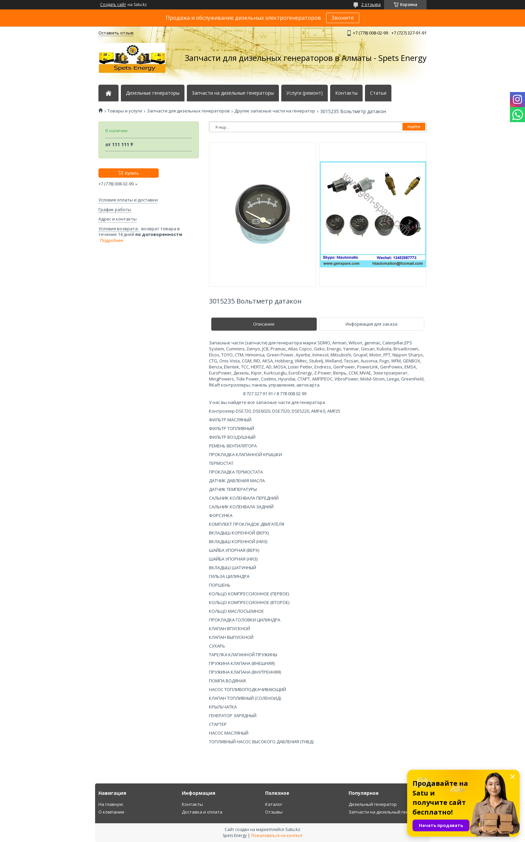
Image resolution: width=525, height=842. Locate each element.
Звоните (342, 17)
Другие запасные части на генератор (274, 111)
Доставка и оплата (202, 812)
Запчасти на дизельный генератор (386, 812)
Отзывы (274, 812)
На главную (110, 804)
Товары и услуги (124, 111)
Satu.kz (292, 829)
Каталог (273, 804)
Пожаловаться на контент (276, 835)
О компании (111, 812)
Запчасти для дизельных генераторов (188, 111)
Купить (132, 173)
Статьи (378, 93)
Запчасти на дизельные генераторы (233, 93)
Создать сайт (113, 4)
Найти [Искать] (413, 126)
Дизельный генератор (373, 804)
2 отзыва (371, 4)
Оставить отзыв (116, 33)
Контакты (346, 93)
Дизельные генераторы (152, 93)
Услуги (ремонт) (304, 93)
